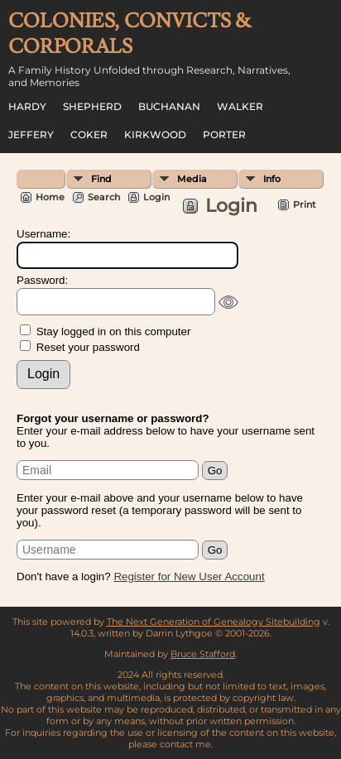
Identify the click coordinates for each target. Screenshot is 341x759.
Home (50, 197)
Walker (240, 106)
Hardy (27, 106)
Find (101, 179)
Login (156, 197)
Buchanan (169, 106)
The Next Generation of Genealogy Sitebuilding (213, 621)
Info (272, 179)
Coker (89, 134)
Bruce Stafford (202, 654)
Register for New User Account (188, 576)
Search (104, 197)
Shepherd (92, 106)
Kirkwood (155, 134)
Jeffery (31, 134)
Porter (224, 134)
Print (304, 204)
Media (192, 179)
